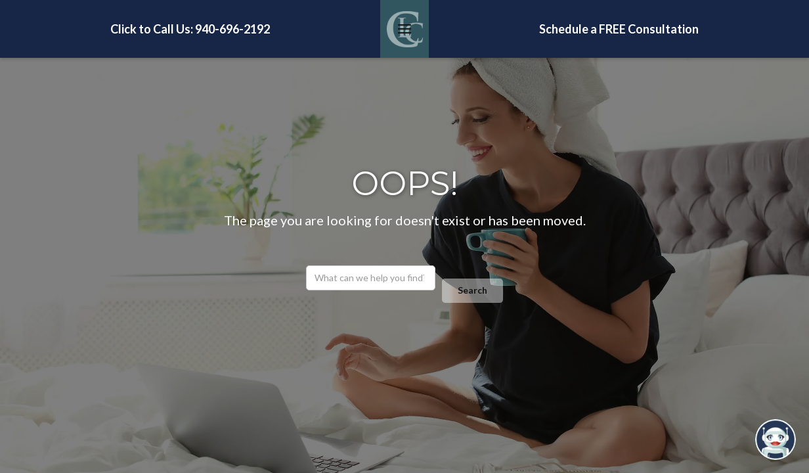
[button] (404, 29)
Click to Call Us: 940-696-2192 (190, 29)
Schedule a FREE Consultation (619, 29)
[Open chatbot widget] (775, 439)
